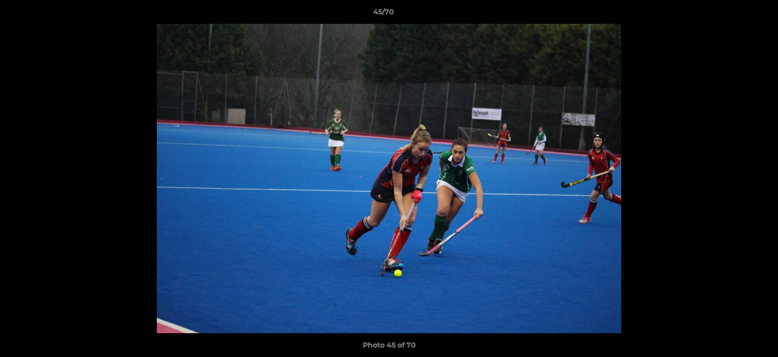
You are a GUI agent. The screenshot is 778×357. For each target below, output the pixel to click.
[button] (736, 14)
